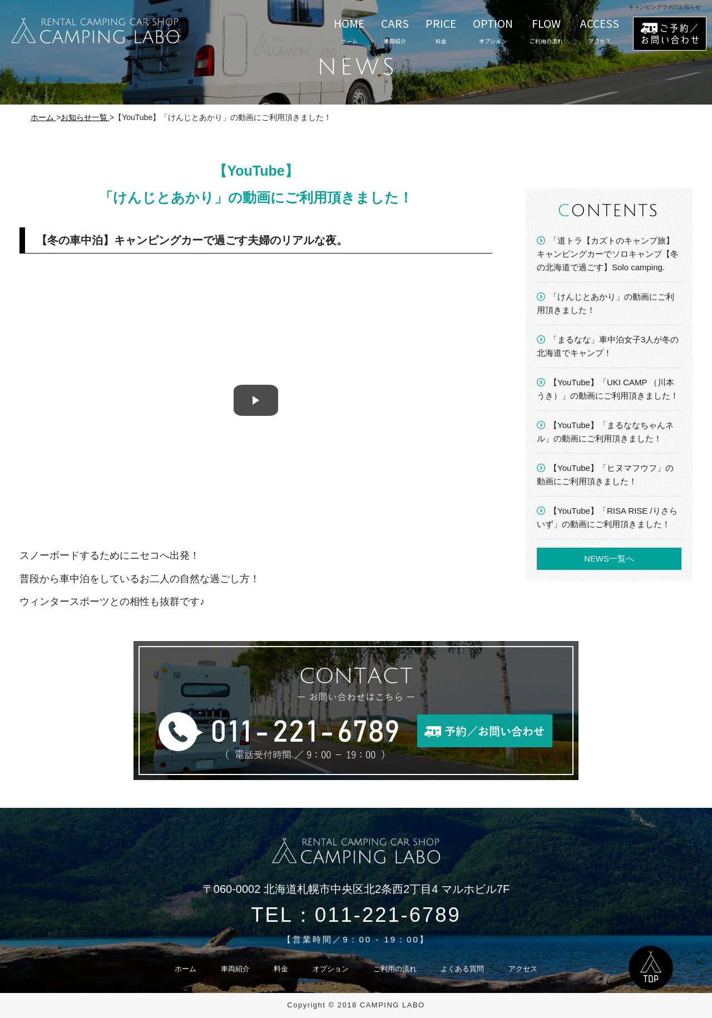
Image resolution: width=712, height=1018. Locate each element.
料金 (281, 969)
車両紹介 (235, 969)
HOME (349, 31)
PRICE (441, 31)
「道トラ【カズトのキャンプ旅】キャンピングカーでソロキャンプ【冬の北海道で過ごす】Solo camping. (608, 254)
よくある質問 (462, 969)
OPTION (493, 31)
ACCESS (599, 31)
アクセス (522, 969)
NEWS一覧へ (609, 558)
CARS (395, 31)
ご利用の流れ (395, 969)
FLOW (546, 31)
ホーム (185, 969)
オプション (331, 969)
